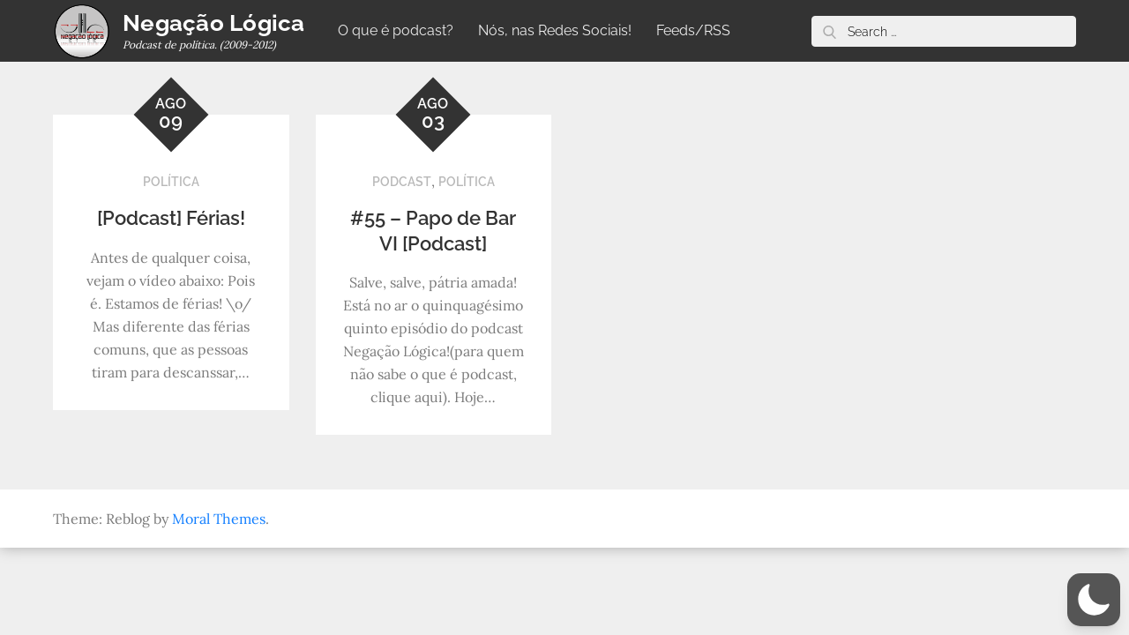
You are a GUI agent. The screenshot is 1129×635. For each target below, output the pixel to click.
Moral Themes (218, 518)
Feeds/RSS (693, 30)
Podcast (401, 182)
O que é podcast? (395, 30)
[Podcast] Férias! (171, 217)
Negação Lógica (214, 23)
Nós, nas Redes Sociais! (555, 30)
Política (171, 182)
